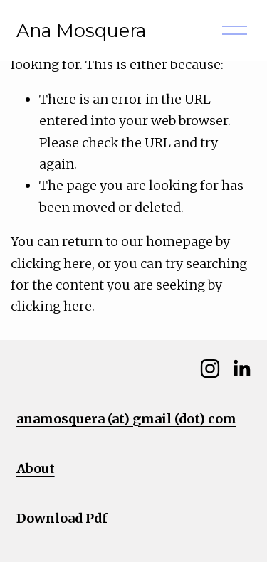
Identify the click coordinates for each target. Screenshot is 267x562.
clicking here (51, 263)
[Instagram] (210, 368)
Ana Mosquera (81, 30)
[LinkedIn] (241, 368)
